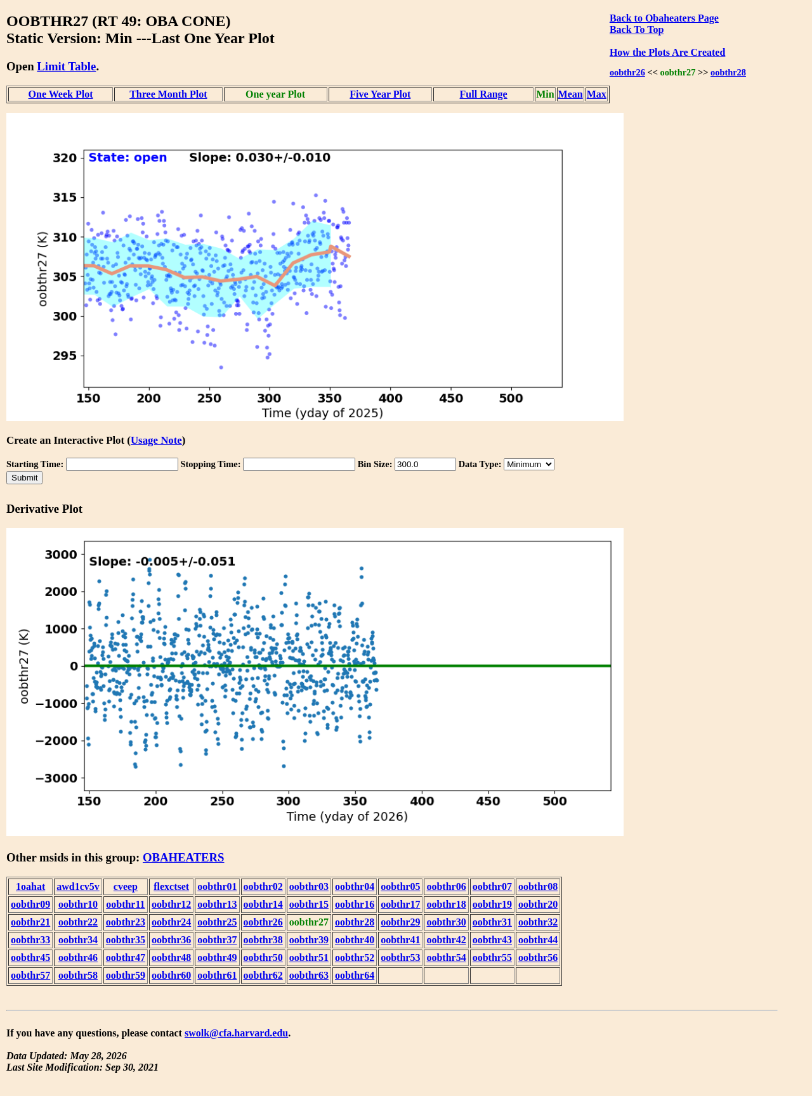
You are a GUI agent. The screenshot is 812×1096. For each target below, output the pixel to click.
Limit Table (66, 66)
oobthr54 (446, 957)
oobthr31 (492, 922)
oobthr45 (30, 957)
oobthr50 (263, 957)
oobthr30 (446, 922)
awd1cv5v (78, 886)
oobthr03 (309, 886)
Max (596, 94)
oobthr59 (125, 975)
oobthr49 (217, 957)
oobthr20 (538, 904)
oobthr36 (171, 939)
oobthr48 (171, 957)
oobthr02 (263, 886)
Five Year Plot (380, 94)
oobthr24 (171, 922)
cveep (126, 886)
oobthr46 (78, 957)
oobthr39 (309, 939)
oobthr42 (446, 939)
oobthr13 (217, 904)
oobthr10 (78, 904)
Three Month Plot (168, 94)
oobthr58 (78, 975)
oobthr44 (538, 939)
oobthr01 (217, 886)
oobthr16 (354, 904)
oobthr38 (263, 939)
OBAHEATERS (184, 857)
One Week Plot (61, 94)
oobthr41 (400, 939)
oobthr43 (492, 939)
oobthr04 (354, 886)
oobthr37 (217, 939)
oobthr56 (538, 957)
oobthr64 (354, 975)
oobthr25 (217, 922)
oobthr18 (446, 904)
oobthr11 (125, 904)
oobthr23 (125, 922)
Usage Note (156, 440)
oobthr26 (627, 72)
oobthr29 (400, 922)
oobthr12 (171, 904)
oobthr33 (30, 939)
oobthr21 (30, 922)
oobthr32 (538, 922)
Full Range (484, 94)
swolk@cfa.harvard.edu (236, 1033)
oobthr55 (492, 957)
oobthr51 (309, 957)
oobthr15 (309, 904)
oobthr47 (125, 957)
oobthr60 (171, 975)
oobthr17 (400, 904)
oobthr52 (354, 957)
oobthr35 (125, 939)
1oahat (30, 886)
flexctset (171, 886)
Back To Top (637, 29)
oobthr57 (30, 975)
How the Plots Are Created (667, 52)
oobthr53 (400, 957)
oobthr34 (78, 939)
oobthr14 (263, 904)
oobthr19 (492, 904)
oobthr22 (78, 922)
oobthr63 (309, 975)
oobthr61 (217, 975)
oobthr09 (30, 904)
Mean (570, 94)
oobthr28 (728, 72)
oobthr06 (446, 886)
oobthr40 (354, 939)
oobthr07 (492, 886)
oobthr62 (263, 975)
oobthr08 (538, 886)
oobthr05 (400, 886)
